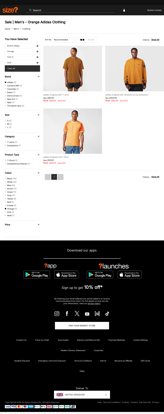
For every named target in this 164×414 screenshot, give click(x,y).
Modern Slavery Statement (73, 350)
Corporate (98, 350)
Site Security (145, 402)
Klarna (103, 361)
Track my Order (42, 340)
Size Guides (63, 340)
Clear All (11, 68)
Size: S (22, 57)
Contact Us (21, 340)
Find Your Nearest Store (82, 325)
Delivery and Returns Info (88, 340)
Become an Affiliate (123, 361)
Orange (22, 51)
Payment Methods (116, 340)
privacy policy (94, 303)
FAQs (82, 371)
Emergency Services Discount (52, 361)
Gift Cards (145, 361)
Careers (134, 402)
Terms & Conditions (83, 361)
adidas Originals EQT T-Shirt (56, 95)
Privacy (155, 402)
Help (100, 402)
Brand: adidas (22, 46)
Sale (22, 62)
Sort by (48, 39)
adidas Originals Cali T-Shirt (56, 157)
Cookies (125, 402)
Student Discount (22, 361)
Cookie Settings (140, 340)
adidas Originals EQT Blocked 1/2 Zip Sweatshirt (126, 95)
